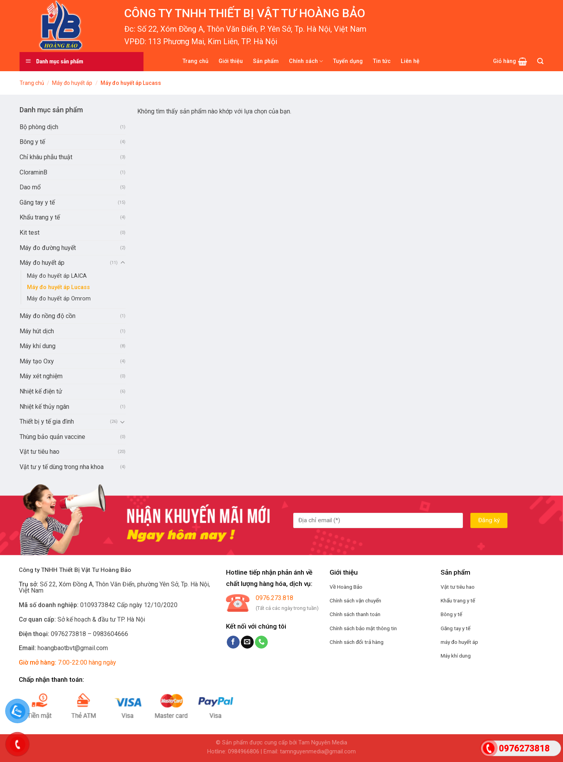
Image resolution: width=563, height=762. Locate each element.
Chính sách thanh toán (355, 614)
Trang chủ (195, 61)
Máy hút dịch (37, 331)
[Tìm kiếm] (540, 61)
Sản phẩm (266, 61)
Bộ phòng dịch (39, 127)
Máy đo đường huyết (48, 248)
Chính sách (306, 61)
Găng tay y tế (37, 202)
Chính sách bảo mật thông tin (363, 628)
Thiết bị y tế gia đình (47, 421)
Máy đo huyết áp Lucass (58, 287)
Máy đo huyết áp (72, 83)
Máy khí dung (38, 346)
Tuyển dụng (348, 61)
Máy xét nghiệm (41, 376)
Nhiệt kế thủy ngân (44, 406)
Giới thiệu (231, 61)
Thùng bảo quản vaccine (52, 436)
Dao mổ (30, 187)
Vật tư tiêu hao (39, 451)
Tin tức (382, 61)
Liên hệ (410, 61)
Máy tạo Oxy (37, 361)
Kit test (29, 232)
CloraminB (33, 172)
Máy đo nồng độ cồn (47, 316)
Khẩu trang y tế (40, 217)
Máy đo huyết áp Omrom (59, 298)
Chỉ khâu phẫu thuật (46, 157)
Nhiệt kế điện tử (41, 391)
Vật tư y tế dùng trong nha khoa (62, 467)
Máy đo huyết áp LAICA (57, 276)
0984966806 (243, 751)
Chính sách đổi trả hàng (357, 642)
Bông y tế (32, 142)
